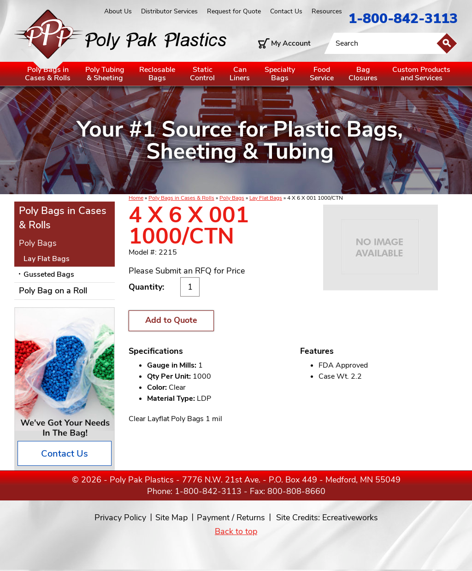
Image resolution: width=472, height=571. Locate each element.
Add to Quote (171, 320)
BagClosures (363, 74)
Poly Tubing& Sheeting (104, 74)
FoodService (322, 74)
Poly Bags (231, 198)
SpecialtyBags (280, 74)
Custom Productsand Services (421, 74)
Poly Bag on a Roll (53, 290)
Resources (327, 11)
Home (136, 198)
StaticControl (202, 74)
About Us (118, 11)
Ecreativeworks (350, 517)
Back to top (236, 531)
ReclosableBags (157, 74)
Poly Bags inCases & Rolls (48, 74)
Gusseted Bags (49, 274)
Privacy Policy (120, 517)
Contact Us (286, 11)
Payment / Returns (231, 517)
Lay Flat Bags (265, 198)
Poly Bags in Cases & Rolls (181, 198)
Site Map (171, 517)
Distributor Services (169, 11)
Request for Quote (234, 11)
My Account (291, 43)
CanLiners (240, 74)
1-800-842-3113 (403, 18)
